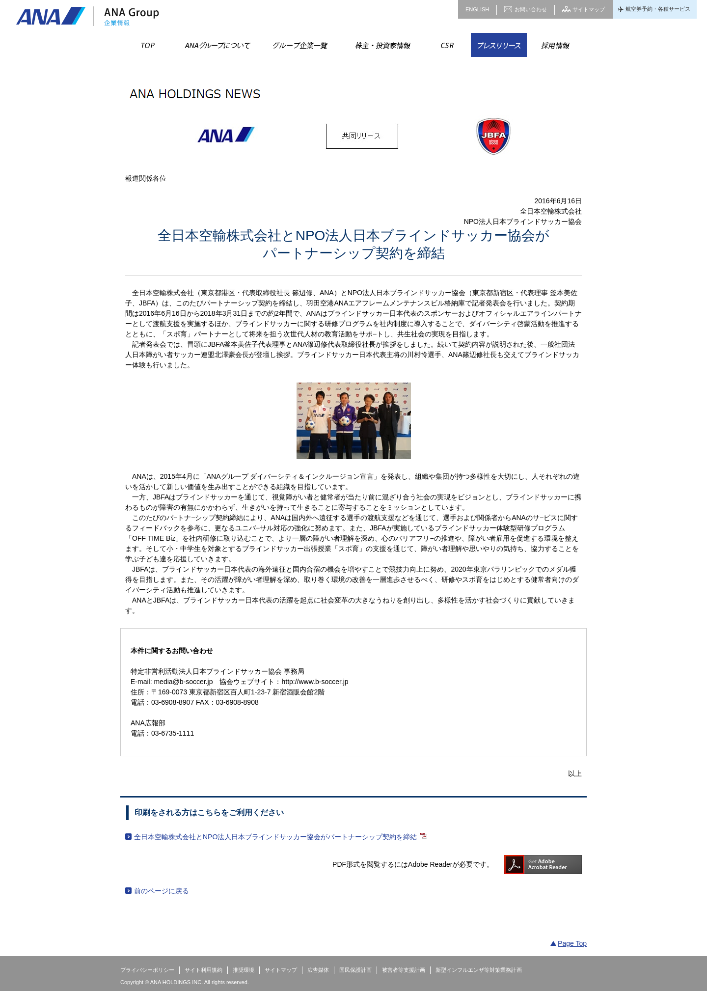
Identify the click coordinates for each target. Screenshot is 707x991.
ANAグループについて (217, 45)
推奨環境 (243, 970)
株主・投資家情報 (382, 45)
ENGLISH (477, 9)
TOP (148, 45)
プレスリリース (499, 45)
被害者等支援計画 (403, 970)
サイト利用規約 (203, 970)
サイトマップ (588, 9)
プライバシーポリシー (147, 970)
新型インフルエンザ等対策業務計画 (478, 970)
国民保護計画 (355, 970)
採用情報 (555, 45)
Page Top (572, 943)
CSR (447, 45)
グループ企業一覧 (299, 45)
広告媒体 (318, 970)
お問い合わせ (531, 9)
